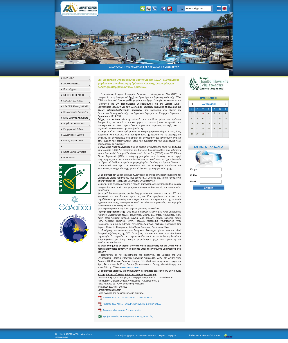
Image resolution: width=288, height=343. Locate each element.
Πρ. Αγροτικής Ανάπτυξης (75, 112)
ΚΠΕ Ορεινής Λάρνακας (75, 118)
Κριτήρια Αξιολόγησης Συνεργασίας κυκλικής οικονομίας (128, 316)
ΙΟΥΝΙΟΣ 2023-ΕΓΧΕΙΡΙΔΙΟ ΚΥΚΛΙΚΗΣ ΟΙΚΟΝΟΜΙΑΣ (127, 298)
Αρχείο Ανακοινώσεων (74, 123)
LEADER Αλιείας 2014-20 (75, 106)
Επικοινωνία (69, 157)
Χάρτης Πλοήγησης (167, 335)
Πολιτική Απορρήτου (125, 335)
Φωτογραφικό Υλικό (73, 140)
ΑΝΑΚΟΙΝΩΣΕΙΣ (71, 83)
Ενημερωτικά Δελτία (73, 129)
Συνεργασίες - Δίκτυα (73, 135)
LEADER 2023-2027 (73, 100)
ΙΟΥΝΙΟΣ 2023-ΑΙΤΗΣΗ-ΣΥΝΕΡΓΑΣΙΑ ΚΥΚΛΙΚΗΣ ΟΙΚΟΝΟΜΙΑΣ (132, 304)
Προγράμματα (70, 89)
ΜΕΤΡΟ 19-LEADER (73, 95)
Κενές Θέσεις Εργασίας (74, 152)
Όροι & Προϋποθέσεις (146, 335)
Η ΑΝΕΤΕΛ (68, 78)
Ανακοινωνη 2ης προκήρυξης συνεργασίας (122, 310)
